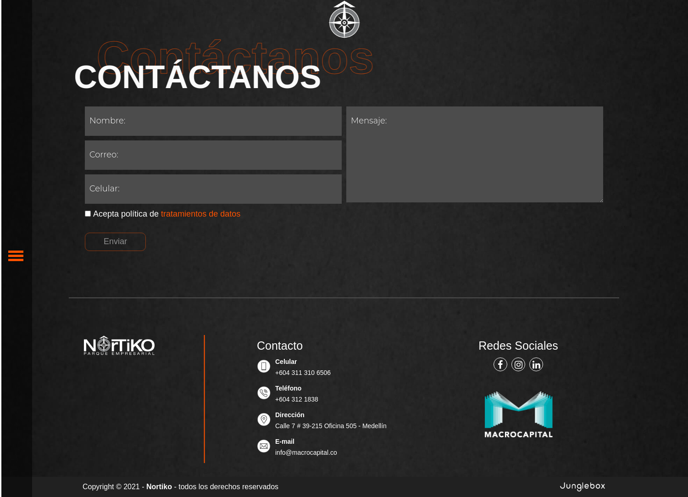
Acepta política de (162, 213)
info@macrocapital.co (306, 452)
